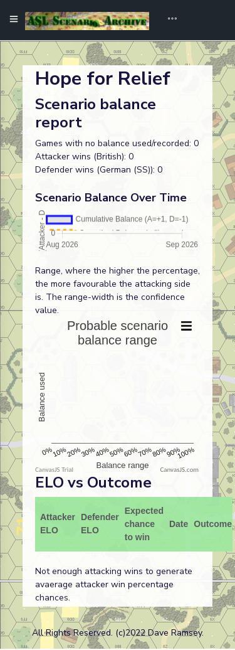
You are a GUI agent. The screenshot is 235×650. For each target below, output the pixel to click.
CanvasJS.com (179, 470)
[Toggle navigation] (168, 20)
